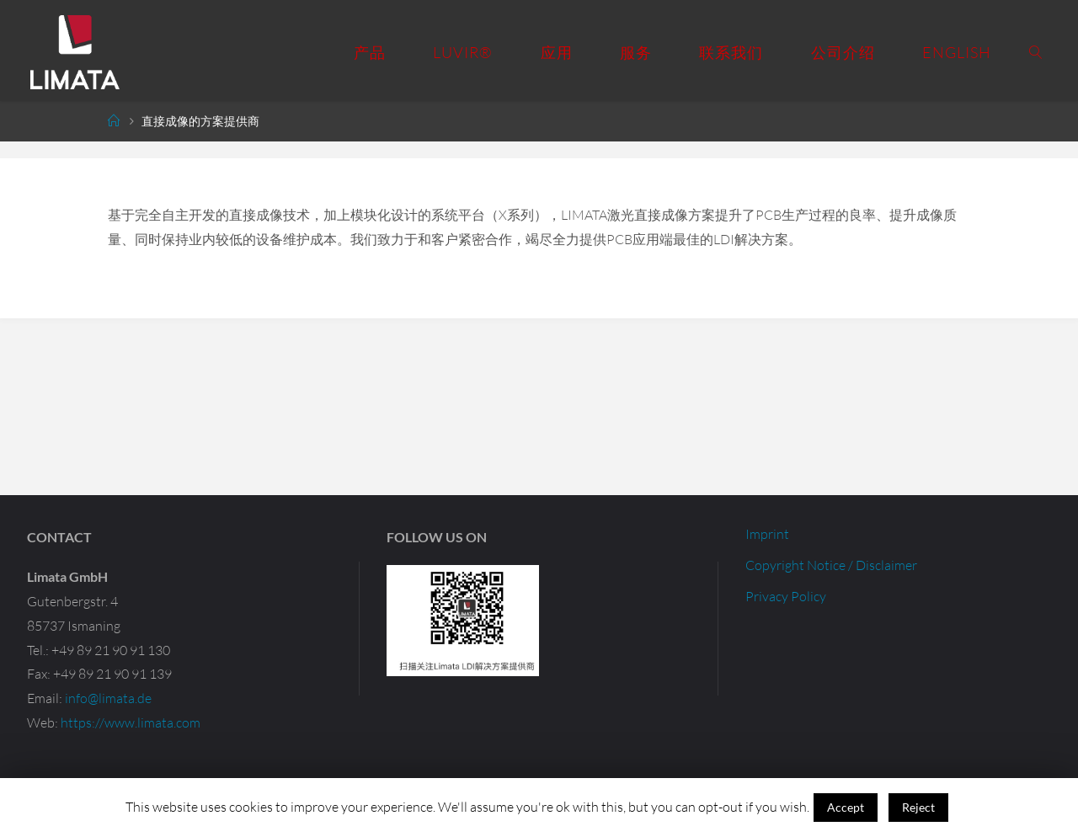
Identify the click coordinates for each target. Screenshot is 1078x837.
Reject (918, 807)
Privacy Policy (785, 596)
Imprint (767, 533)
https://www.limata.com (130, 722)
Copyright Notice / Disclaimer (831, 565)
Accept (845, 807)
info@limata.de (108, 698)
